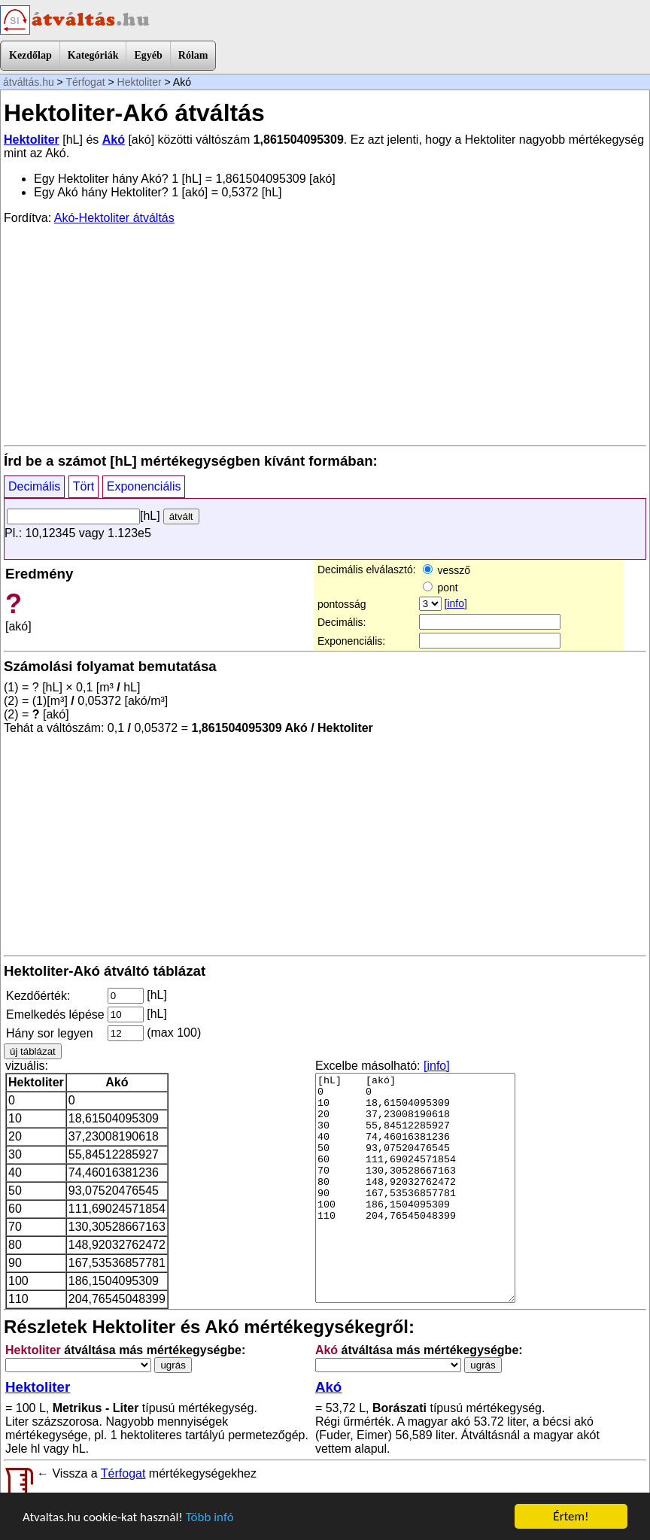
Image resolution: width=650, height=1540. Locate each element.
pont (440, 588)
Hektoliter (139, 82)
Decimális (34, 486)
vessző (446, 570)
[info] (456, 603)
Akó (113, 139)
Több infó (210, 1518)
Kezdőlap (30, 55)
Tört (83, 486)
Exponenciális (144, 486)
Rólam (193, 55)
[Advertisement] (325, 334)
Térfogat (85, 82)
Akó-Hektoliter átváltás (114, 217)
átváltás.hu (28, 82)
